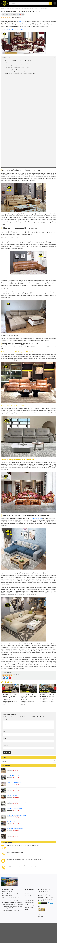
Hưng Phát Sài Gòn (37, 425)
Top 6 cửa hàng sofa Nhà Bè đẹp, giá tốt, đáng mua (47, 602)
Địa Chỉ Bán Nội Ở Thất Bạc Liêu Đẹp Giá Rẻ (13, 29)
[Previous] (4, 595)
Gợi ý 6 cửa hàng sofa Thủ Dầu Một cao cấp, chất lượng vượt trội (10, 603)
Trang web (5, 651)
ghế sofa (21, 21)
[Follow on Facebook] (39, 798)
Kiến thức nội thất (11, 8)
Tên (4, 638)
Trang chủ (3, 8)
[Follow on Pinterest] (45, 798)
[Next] (55, 595)
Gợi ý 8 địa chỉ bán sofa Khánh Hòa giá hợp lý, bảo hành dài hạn (28, 603)
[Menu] (55, 3)
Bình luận (5, 625)
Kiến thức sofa (19, 8)
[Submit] (50, 3)
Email (4, 645)
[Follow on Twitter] (43, 798)
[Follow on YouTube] (47, 798)
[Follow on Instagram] (41, 798)
